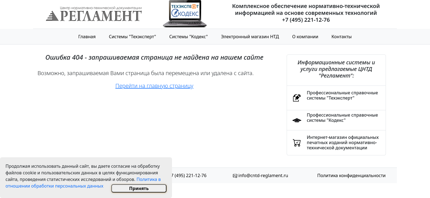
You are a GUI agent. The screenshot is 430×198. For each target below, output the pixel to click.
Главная (87, 37)
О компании (305, 37)
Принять (139, 188)
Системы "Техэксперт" (132, 37)
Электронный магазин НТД (250, 37)
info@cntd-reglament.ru (263, 175)
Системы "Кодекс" (188, 37)
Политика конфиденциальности (351, 175)
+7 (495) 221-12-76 (187, 175)
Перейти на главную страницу (154, 85)
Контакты (342, 37)
